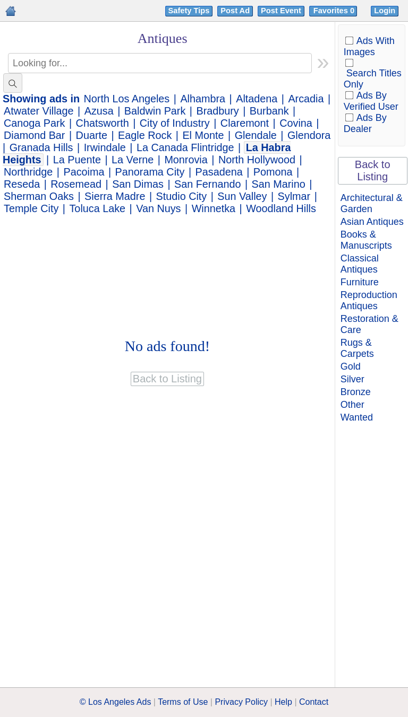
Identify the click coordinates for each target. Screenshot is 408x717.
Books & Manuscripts (366, 240)
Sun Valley (242, 196)
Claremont (244, 123)
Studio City (181, 196)
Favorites (334, 10)
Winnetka (213, 208)
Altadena (256, 98)
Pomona (273, 172)
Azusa (99, 111)
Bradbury (217, 111)
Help (283, 701)
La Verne (133, 159)
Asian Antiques (372, 221)
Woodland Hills (281, 208)
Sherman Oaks (39, 196)
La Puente (77, 159)
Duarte (91, 135)
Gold (351, 366)
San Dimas (138, 184)
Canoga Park (34, 123)
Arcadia (306, 98)
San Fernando (207, 184)
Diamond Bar (34, 135)
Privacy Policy (241, 701)
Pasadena (219, 172)
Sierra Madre (114, 196)
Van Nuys (158, 208)
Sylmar (294, 196)
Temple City (31, 208)
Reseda (22, 184)
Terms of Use (183, 701)
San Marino (278, 184)
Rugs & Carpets (357, 348)
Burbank (269, 111)
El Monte (203, 135)
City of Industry (175, 123)
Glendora (308, 135)
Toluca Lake (97, 208)
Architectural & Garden (372, 203)
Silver (352, 379)
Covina (295, 123)
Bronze (356, 392)
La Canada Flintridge (185, 147)
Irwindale (105, 147)
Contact (313, 701)
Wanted (357, 417)
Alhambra (202, 98)
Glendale (256, 135)
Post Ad (235, 10)
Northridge (28, 172)
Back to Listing (372, 170)
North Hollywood (256, 159)
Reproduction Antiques (369, 300)
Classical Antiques (360, 264)
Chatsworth (102, 123)
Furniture (360, 282)
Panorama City (150, 172)
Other (352, 404)
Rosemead (75, 184)
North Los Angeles (127, 98)
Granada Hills (41, 147)
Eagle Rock (145, 135)
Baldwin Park (154, 111)
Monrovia (185, 159)
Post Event (281, 10)
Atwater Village (39, 111)
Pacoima (84, 172)
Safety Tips (189, 10)
